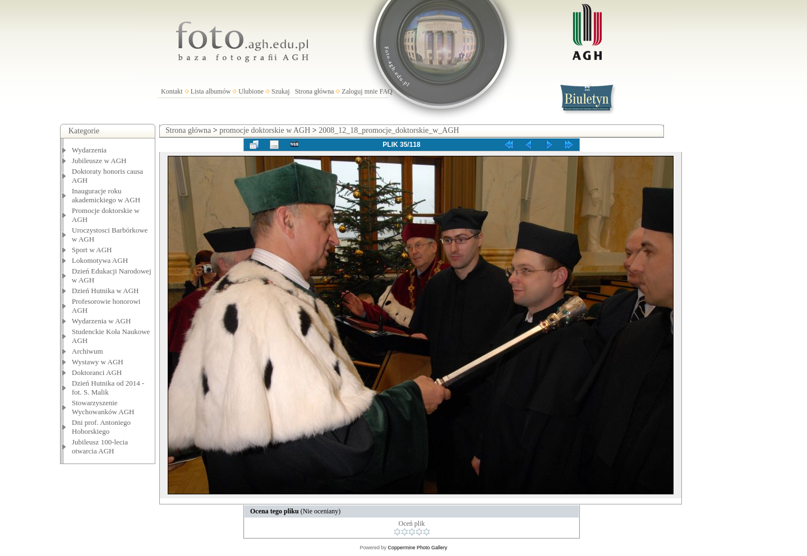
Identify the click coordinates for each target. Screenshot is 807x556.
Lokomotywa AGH (100, 260)
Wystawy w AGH (97, 362)
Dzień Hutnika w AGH (105, 290)
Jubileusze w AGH (99, 160)
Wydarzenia (89, 150)
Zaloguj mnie (359, 91)
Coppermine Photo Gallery (417, 547)
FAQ (386, 91)
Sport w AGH (92, 249)
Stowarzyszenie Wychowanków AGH (103, 407)
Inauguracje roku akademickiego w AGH (106, 195)
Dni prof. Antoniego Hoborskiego (101, 426)
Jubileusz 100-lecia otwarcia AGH (100, 446)
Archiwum (87, 351)
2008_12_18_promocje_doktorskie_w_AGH (389, 130)
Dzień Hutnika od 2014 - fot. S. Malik (108, 387)
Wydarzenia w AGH (101, 321)
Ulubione (251, 91)
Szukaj (280, 91)
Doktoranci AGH (97, 372)
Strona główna (314, 91)
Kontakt (172, 91)
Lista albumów (211, 91)
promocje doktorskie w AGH (264, 130)
